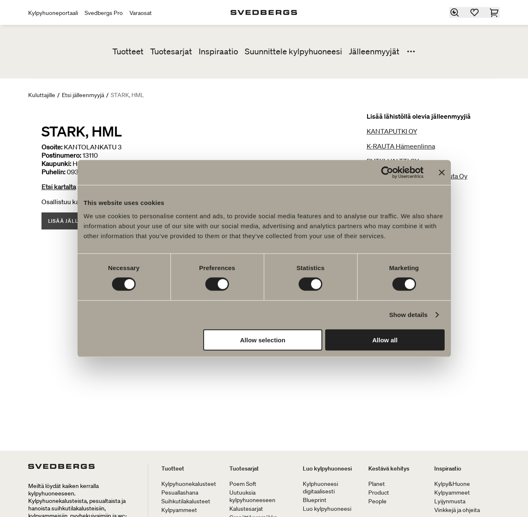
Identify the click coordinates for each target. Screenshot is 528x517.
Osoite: (52, 147)
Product (378, 492)
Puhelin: (53, 172)
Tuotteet (128, 51)
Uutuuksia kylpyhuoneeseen (252, 496)
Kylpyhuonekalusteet (188, 484)
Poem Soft (242, 484)
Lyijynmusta (449, 501)
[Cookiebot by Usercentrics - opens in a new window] (387, 172)
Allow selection (262, 339)
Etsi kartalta (58, 187)
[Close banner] (442, 173)
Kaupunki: (56, 163)
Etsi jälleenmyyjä (83, 95)
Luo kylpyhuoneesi (327, 468)
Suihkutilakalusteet (185, 501)
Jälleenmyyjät (374, 51)
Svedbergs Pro (104, 13)
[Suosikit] (475, 12)
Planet (376, 484)
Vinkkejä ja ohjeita (457, 510)
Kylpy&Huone (452, 484)
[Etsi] (455, 12)
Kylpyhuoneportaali (53, 13)
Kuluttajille (41, 95)
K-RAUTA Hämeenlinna (401, 146)
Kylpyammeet (179, 510)
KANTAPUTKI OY (392, 131)
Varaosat (140, 13)
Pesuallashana (179, 492)
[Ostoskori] (495, 12)
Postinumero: (61, 155)
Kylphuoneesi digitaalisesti (320, 487)
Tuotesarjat (171, 51)
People (377, 501)
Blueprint (314, 500)
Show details (408, 314)
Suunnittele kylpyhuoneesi (293, 51)
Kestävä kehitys (388, 468)
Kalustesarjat (246, 508)
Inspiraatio (218, 51)
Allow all (385, 339)
